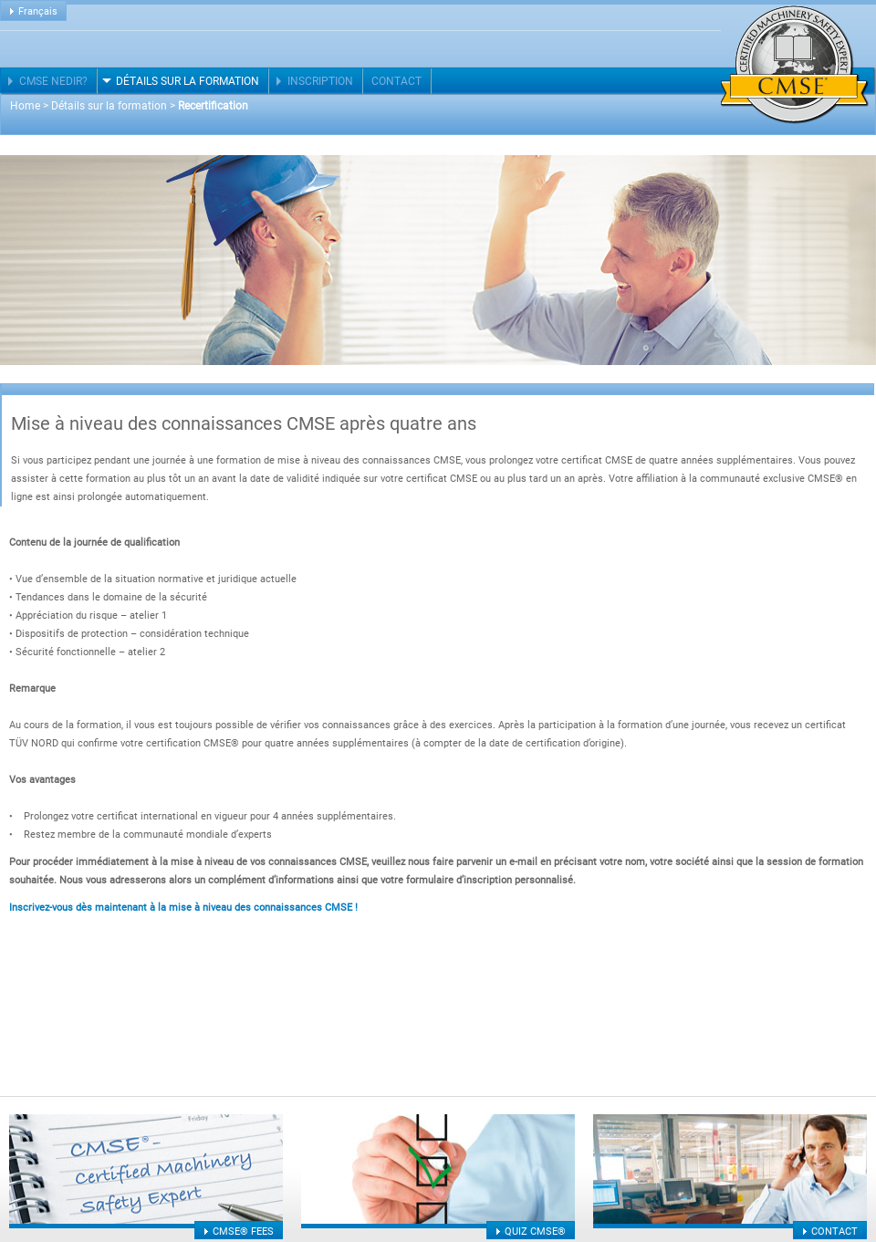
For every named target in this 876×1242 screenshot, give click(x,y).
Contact (396, 81)
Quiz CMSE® (535, 1231)
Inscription (320, 81)
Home (25, 105)
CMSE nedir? (53, 81)
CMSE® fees (243, 1231)
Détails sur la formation (187, 81)
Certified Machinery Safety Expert (795, 64)
